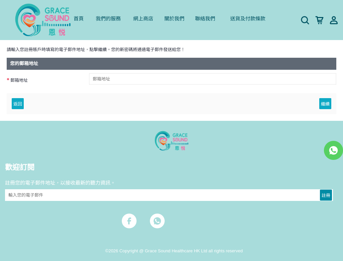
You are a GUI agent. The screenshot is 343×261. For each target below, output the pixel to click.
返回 (17, 103)
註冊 (326, 195)
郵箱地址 (19, 80)
